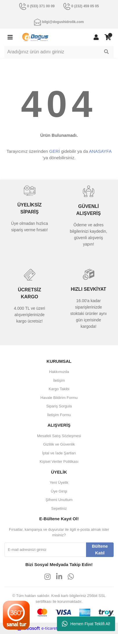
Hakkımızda (59, 371)
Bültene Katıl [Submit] (100, 549)
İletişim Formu (59, 415)
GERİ (54, 151)
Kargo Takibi (59, 389)
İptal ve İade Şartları (59, 453)
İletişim (59, 380)
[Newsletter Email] (45, 549)
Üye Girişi (59, 491)
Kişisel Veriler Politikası (59, 461)
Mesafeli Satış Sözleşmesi (59, 436)
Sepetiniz (59, 508)
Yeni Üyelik (59, 482)
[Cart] (108, 37)
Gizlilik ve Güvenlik (59, 444)
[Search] (59, 52)
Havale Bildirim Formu (59, 397)
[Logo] (35, 37)
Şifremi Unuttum (58, 500)
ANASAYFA (100, 151)
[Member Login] (96, 37)
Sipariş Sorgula (59, 406)
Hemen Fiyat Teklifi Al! (86, 624)
